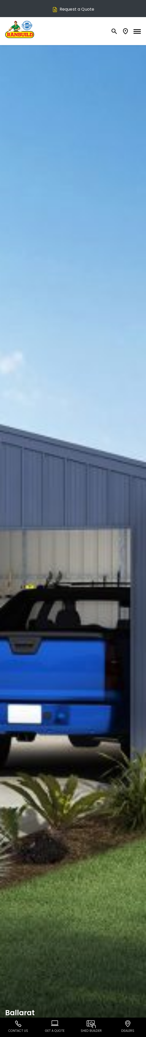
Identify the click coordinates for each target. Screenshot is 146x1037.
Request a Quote (73, 9)
